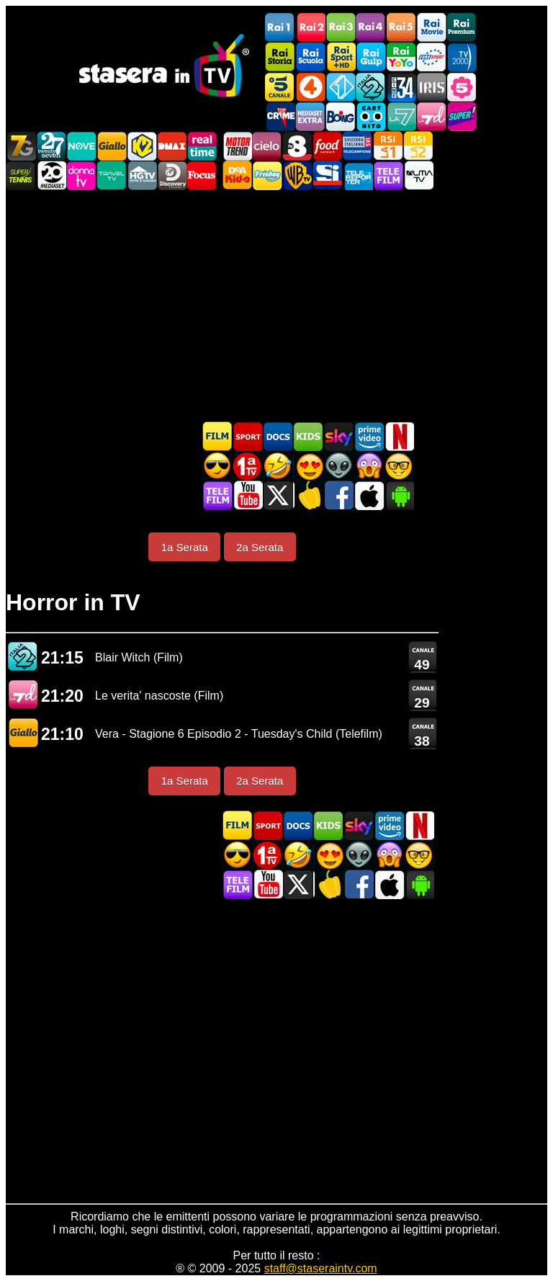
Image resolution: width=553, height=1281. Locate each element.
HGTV (142, 175)
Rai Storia (280, 57)
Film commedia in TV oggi (278, 466)
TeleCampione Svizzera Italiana (358, 146)
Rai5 (401, 28)
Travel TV (111, 175)
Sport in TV (248, 436)
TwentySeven (51, 146)
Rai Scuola (310, 57)
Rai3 (340, 28)
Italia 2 (371, 87)
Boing (340, 116)
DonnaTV (81, 175)
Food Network (328, 146)
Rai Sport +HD (340, 57)
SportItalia (328, 175)
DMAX (172, 146)
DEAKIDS (237, 175)
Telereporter (358, 175)
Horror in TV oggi (369, 466)
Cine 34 (401, 87)
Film (217, 436)
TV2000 (461, 57)
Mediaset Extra (310, 116)
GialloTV (111, 146)
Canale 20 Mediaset (51, 175)
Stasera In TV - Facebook (338, 495)
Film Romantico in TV (308, 466)
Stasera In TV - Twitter (278, 495)
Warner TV (297, 175)
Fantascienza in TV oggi (338, 466)
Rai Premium (461, 28)
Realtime (202, 146)
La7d (431, 116)
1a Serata (184, 547)
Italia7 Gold (21, 146)
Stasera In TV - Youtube (248, 495)
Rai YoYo (401, 57)
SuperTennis (21, 175)
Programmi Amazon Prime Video (369, 436)
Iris (431, 87)
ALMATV (418, 175)
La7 (401, 116)
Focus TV (202, 175)
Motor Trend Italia (237, 146)
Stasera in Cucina (308, 495)
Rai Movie (431, 28)
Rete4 (310, 87)
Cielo (267, 146)
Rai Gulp (371, 57)
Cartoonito (371, 116)
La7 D (23, 694)
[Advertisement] (276, 305)
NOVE (81, 146)
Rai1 (280, 28)
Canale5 (280, 87)
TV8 (297, 146)
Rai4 (371, 28)
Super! (461, 116)
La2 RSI (418, 146)
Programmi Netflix (399, 436)
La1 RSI (388, 146)
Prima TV (248, 466)
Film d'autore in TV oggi (399, 466)
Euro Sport (431, 57)
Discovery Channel (172, 175)
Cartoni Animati (308, 436)
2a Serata (259, 547)
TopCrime (280, 116)
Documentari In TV (278, 436)
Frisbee (267, 175)
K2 (142, 146)
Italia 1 (340, 87)
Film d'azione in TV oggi (217, 466)
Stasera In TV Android (399, 495)
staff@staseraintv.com (320, 1268)
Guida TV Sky (338, 436)
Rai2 (310, 28)
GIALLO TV (23, 732)
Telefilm (388, 175)
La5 (461, 87)
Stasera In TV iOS (369, 495)
